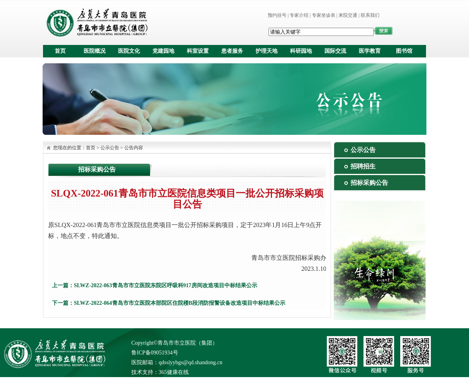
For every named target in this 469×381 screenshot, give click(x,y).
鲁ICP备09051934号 (154, 353)
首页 (60, 51)
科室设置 (198, 51)
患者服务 (232, 51)
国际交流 (335, 51)
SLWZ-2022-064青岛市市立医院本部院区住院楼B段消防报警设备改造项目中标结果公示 (179, 303)
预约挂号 (277, 15)
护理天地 (266, 51)
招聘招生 (363, 166)
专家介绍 (299, 15)
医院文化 (129, 51)
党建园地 (163, 51)
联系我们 (370, 15)
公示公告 (109, 147)
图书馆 (404, 51)
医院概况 (95, 51)
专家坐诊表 (323, 15)
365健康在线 (174, 372)
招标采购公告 (369, 182)
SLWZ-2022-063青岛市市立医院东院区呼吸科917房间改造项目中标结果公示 (165, 285)
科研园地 (301, 51)
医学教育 (370, 51)
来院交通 (347, 15)
